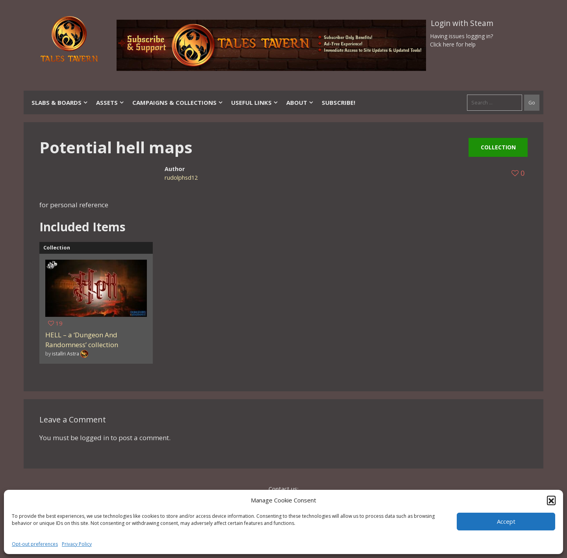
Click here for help (453, 44)
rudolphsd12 (181, 177)
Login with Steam (462, 23)
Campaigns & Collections (177, 102)
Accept (506, 521)
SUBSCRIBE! (338, 102)
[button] (551, 500)
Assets (110, 102)
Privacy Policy (77, 544)
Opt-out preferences (35, 544)
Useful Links (254, 102)
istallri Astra (65, 353)
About (300, 102)
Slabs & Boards (60, 102)
